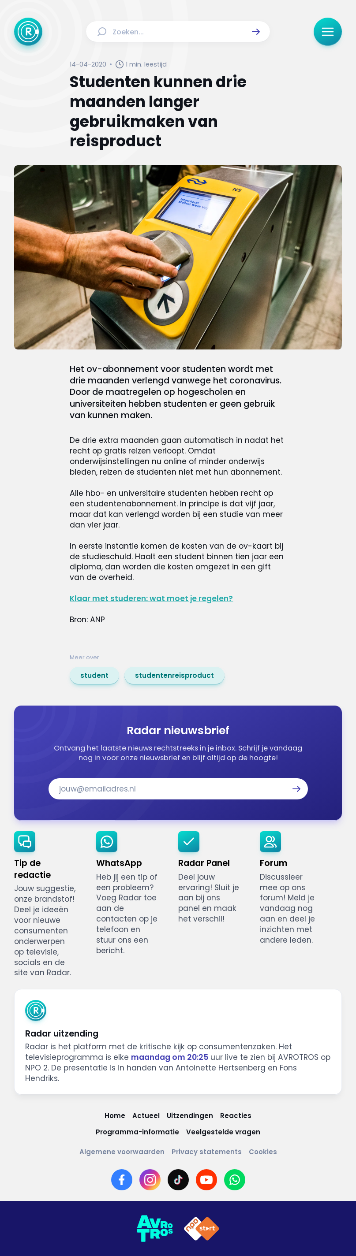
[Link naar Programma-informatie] (137, 1132)
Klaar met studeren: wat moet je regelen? (151, 598)
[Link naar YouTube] (206, 1179)
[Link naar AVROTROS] (155, 1228)
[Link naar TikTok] (178, 1179)
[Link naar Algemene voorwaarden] (122, 1151)
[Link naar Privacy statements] (207, 1151)
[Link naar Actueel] (146, 1115)
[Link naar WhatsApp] (234, 1179)
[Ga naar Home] (28, 32)
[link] (94, 675)
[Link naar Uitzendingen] (190, 1115)
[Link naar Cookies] (263, 1151)
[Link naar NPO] (202, 1228)
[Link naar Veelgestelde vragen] (223, 1132)
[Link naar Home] (115, 1115)
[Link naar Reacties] (235, 1115)
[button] (256, 31)
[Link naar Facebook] (121, 1179)
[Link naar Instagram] (150, 1179)
